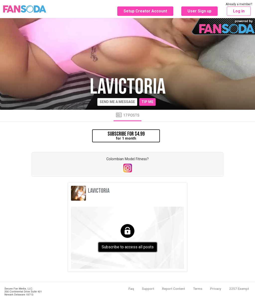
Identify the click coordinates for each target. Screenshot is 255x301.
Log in (239, 11)
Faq (131, 289)
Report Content (173, 289)
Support (148, 289)
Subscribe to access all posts (128, 247)
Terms (197, 289)
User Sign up (199, 11)
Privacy (215, 289)
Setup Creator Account (145, 11)
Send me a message (117, 102)
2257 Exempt (239, 289)
